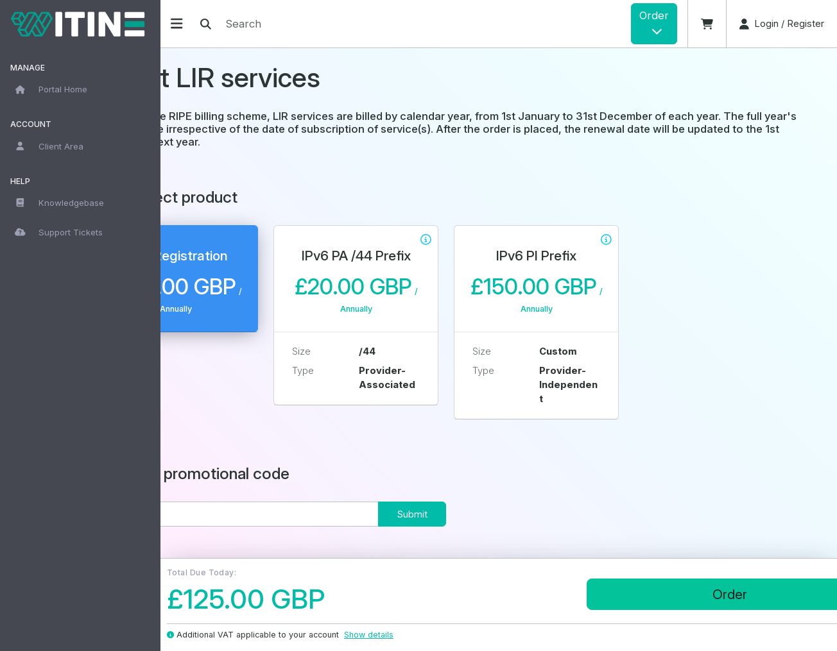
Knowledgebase (59, 203)
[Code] (302, 514)
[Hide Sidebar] (176, 23)
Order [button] (654, 23)
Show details (375, 634)
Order (695, 594)
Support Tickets (59, 232)
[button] (706, 23)
